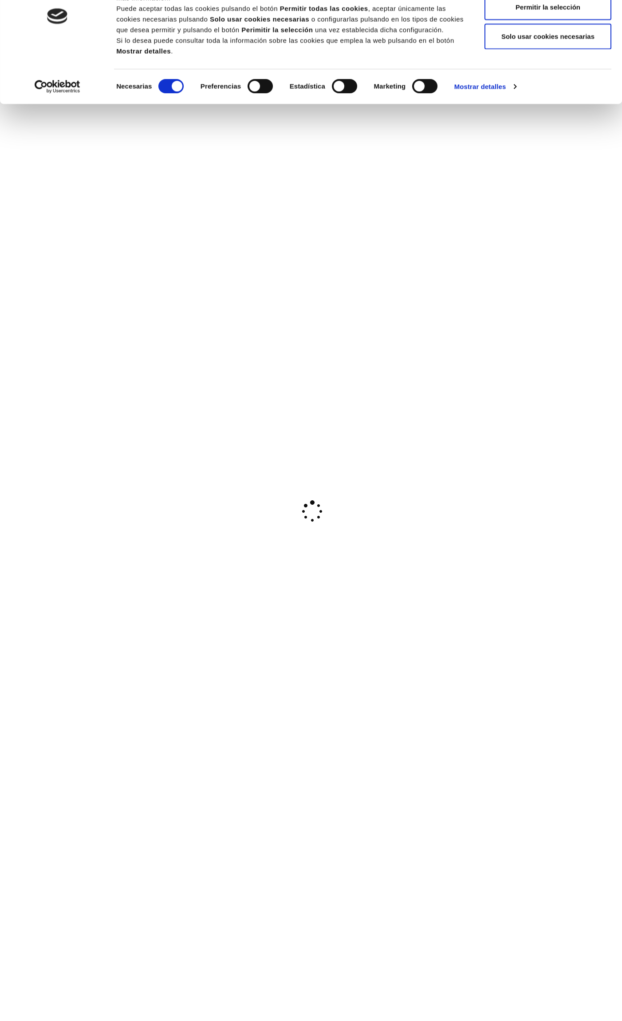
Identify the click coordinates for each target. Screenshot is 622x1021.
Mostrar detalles (480, 132)
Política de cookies (413, 32)
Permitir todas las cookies (548, 23)
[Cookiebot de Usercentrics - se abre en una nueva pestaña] (57, 132)
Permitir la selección (548, 52)
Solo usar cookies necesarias (547, 81)
